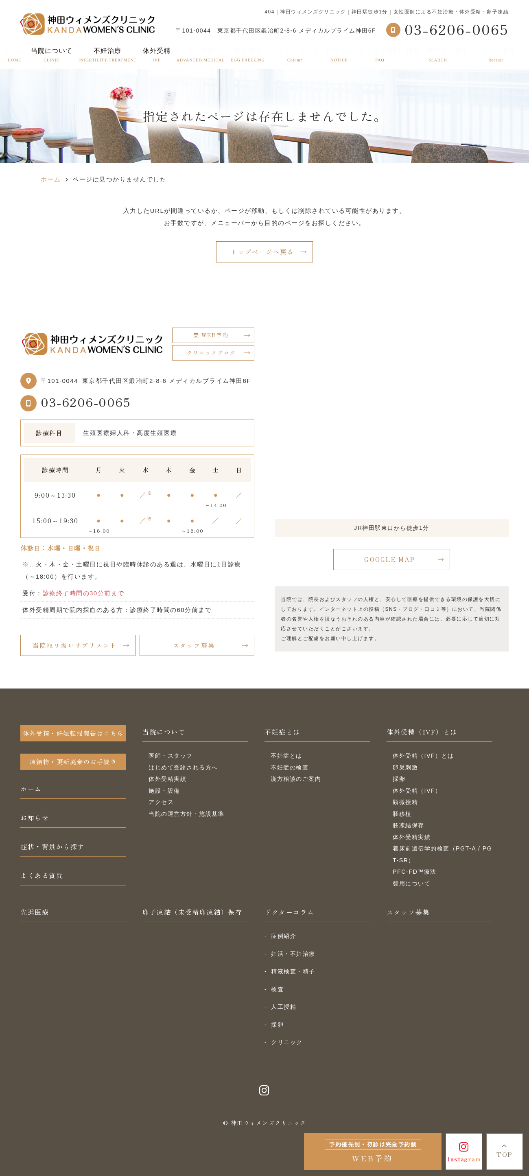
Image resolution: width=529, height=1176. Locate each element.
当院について (163, 732)
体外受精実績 (167, 779)
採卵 (399, 779)
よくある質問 (380, 54)
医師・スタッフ (171, 755)
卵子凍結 (247, 54)
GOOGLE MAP (389, 559)
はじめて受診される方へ (183, 767)
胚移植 (402, 814)
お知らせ (339, 54)
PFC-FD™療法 (415, 871)
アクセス (161, 802)
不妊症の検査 (289, 767)
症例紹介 (283, 936)
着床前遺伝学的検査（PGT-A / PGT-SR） (442, 854)
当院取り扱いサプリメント (75, 645)
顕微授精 (405, 802)
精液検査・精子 (293, 971)
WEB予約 (211, 335)
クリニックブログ (211, 352)
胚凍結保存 (408, 825)
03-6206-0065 (86, 402)
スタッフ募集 (495, 54)
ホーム (14, 54)
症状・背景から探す (438, 54)
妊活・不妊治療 (293, 954)
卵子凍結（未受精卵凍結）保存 (192, 912)
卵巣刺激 (405, 767)
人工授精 (283, 1006)
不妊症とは (282, 732)
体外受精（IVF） (417, 790)
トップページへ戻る (262, 251)
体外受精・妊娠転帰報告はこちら (73, 733)
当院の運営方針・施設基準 (186, 814)
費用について (412, 883)
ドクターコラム (295, 54)
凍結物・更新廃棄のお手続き (73, 761)
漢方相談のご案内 (296, 779)
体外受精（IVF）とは (422, 732)
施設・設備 (164, 790)
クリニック (287, 1042)
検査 (277, 989)
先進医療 (201, 54)
